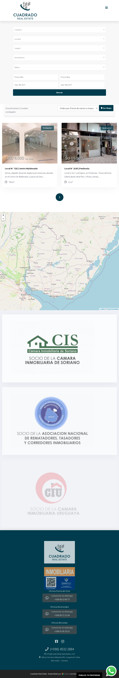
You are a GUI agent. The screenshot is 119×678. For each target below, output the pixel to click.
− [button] (3, 219)
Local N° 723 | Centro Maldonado (21, 168)
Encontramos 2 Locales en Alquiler (17, 101)
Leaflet (102, 309)
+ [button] (3, 215)
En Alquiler (47, 128)
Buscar (59, 92)
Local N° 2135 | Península (76, 168)
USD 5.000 (19, 159)
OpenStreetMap (112, 309)
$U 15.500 (79, 159)
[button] (59, 29)
